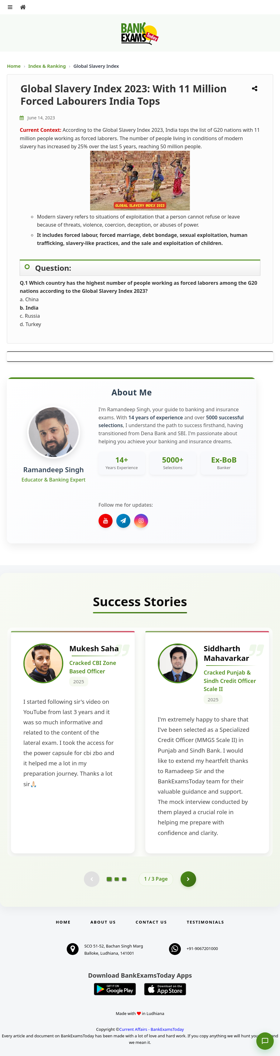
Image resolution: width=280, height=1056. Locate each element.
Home (14, 66)
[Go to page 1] (109, 879)
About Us (103, 922)
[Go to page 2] (116, 879)
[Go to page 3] (124, 879)
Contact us (151, 922)
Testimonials (205, 922)
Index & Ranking (47, 66)
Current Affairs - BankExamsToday (151, 1029)
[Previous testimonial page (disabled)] (91, 879)
